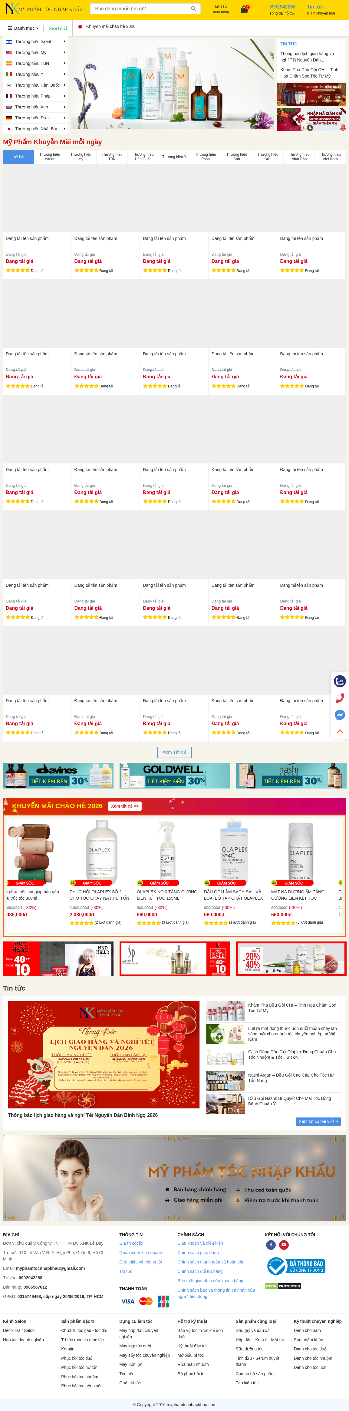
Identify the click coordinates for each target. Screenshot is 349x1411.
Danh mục (23, 28)
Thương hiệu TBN (32, 63)
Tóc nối (126, 1374)
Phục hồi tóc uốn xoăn (82, 1386)
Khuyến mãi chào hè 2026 (107, 26)
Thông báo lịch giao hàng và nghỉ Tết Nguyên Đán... (307, 56)
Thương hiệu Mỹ (30, 52)
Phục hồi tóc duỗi (77, 1358)
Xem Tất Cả (174, 752)
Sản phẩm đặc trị (78, 1321)
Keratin (67, 1349)
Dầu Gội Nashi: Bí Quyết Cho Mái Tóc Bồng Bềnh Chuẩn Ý (289, 1101)
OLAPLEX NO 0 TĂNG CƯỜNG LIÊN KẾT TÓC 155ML (174, 895)
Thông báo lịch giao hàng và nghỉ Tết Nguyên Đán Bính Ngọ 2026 (83, 1115)
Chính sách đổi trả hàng (199, 1271)
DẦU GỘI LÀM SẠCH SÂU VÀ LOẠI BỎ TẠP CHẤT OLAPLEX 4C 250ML (241, 895)
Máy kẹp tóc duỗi (135, 1346)
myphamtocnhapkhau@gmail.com (50, 1268)
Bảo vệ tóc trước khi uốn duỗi (200, 1333)
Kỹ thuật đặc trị (191, 1346)
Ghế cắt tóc (130, 1383)
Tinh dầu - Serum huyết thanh (257, 1361)
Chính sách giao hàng (198, 1252)
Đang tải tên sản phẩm (27, 238)
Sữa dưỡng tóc (250, 1349)
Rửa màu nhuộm (193, 1364)
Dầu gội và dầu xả (253, 1330)
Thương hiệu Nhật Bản (36, 128)
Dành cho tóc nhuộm (313, 1358)
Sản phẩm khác (308, 1340)
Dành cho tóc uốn (310, 1367)
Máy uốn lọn (130, 1364)
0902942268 (30, 1277)
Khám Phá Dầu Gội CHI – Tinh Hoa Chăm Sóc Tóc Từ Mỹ (309, 72)
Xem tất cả (58, 28)
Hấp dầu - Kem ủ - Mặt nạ (260, 1340)
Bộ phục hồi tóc (191, 1374)
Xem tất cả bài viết (318, 1121)
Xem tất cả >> (125, 806)
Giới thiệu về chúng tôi (140, 1262)
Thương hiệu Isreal (33, 41)
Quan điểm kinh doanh (140, 1252)
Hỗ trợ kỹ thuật (192, 1321)
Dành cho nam (307, 1330)
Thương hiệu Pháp (33, 96)
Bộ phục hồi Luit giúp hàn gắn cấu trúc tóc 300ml (38, 895)
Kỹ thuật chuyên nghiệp (318, 1321)
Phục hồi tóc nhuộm (79, 1377)
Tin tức (125, 1271)
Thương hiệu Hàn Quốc (37, 85)
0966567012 (35, 1287)
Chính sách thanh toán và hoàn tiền (210, 1262)
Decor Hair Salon (19, 1330)
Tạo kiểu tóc (247, 1383)
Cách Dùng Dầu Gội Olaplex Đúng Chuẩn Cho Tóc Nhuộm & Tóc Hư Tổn (292, 1054)
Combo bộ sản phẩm (255, 1374)
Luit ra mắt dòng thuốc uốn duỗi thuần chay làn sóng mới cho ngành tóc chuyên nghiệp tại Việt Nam (292, 1032)
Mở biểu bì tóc (190, 1355)
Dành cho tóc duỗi (311, 1349)
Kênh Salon (14, 1321)
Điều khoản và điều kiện (200, 1243)
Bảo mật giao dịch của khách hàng (210, 1280)
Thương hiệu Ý (29, 74)
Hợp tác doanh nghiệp (23, 1340)
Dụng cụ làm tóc (136, 1321)
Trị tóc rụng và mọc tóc (82, 1340)
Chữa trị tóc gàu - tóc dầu (85, 1330)
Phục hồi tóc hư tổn (79, 1367)
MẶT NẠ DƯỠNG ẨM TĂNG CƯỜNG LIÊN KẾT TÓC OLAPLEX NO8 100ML (305, 895)
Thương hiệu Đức (31, 117)
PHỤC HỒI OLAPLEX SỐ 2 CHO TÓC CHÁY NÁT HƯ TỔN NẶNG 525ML (107, 895)
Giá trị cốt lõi (131, 1243)
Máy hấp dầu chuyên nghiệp (138, 1333)
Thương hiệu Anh (31, 107)
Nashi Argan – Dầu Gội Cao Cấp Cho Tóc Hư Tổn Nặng (291, 1078)
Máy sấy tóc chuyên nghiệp (144, 1355)
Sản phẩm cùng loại (256, 1321)
